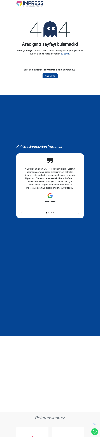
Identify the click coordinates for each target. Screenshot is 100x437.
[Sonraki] (78, 213)
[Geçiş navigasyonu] (81, 4)
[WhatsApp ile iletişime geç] (94, 431)
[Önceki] (21, 213)
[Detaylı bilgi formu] (94, 423)
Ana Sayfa (50, 76)
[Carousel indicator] (46, 212)
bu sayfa (65, 53)
